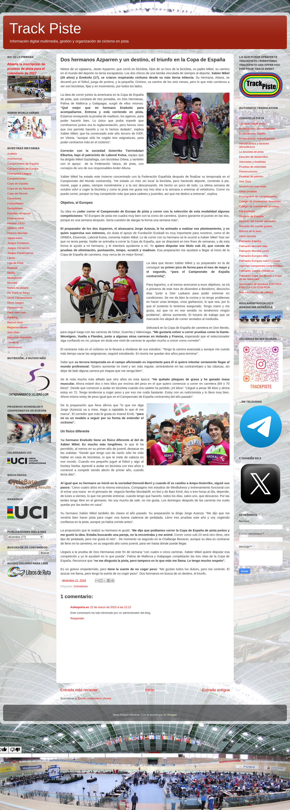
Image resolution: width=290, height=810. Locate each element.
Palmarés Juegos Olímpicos (256, 270)
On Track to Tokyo (18, 292)
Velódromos (14, 347)
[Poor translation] (15, 749)
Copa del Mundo (17, 193)
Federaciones (15, 218)
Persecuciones (248, 171)
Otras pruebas (248, 191)
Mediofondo (14, 277)
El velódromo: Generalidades (257, 128)
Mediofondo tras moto (252, 186)
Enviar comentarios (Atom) (94, 698)
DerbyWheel (15, 208)
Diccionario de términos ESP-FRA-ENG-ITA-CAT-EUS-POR (260, 286)
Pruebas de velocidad (252, 166)
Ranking (12, 317)
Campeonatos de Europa (22, 168)
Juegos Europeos (18, 243)
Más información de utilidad (256, 292)
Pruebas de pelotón (251, 176)
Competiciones (16, 178)
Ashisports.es (79, 607)
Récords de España (251, 216)
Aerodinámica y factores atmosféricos (254, 145)
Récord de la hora (250, 231)
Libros (11, 257)
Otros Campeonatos (19, 297)
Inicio (149, 690)
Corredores (81, 586)
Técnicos (12, 342)
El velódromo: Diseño (252, 133)
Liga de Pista (15, 262)
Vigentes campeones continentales (260, 265)
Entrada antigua (216, 690)
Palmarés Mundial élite (253, 246)
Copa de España (17, 183)
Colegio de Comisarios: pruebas (259, 206)
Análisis (12, 153)
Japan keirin (14, 238)
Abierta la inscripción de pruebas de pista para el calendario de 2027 (26, 68)
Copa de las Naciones (21, 188)
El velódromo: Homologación (257, 138)
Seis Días (13, 332)
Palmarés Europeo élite (253, 255)
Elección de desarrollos (253, 156)
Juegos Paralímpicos (20, 253)
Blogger (172, 714)
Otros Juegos (15, 302)
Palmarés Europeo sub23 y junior (259, 260)
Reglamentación (17, 327)
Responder (77, 618)
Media (11, 272)
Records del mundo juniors (255, 226)
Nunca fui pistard (17, 287)
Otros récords (247, 236)
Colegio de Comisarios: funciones (260, 201)
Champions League (19, 173)
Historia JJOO (16, 223)
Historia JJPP (15, 228)
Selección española (19, 337)
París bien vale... (17, 312)
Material (12, 267)
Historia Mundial (17, 233)
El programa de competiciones (258, 196)
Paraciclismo (15, 307)
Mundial (12, 282)
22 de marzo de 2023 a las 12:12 (110, 607)
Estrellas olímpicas (19, 213)
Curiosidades (15, 203)
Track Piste (45, 28)
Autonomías (14, 158)
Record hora (15, 322)
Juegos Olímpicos (18, 248)
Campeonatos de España (23, 163)
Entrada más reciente (79, 690)
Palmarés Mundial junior (254, 250)
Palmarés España (250, 241)
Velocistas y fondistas (252, 161)
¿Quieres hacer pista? (253, 123)
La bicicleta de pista (251, 151)
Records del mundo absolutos (257, 221)
